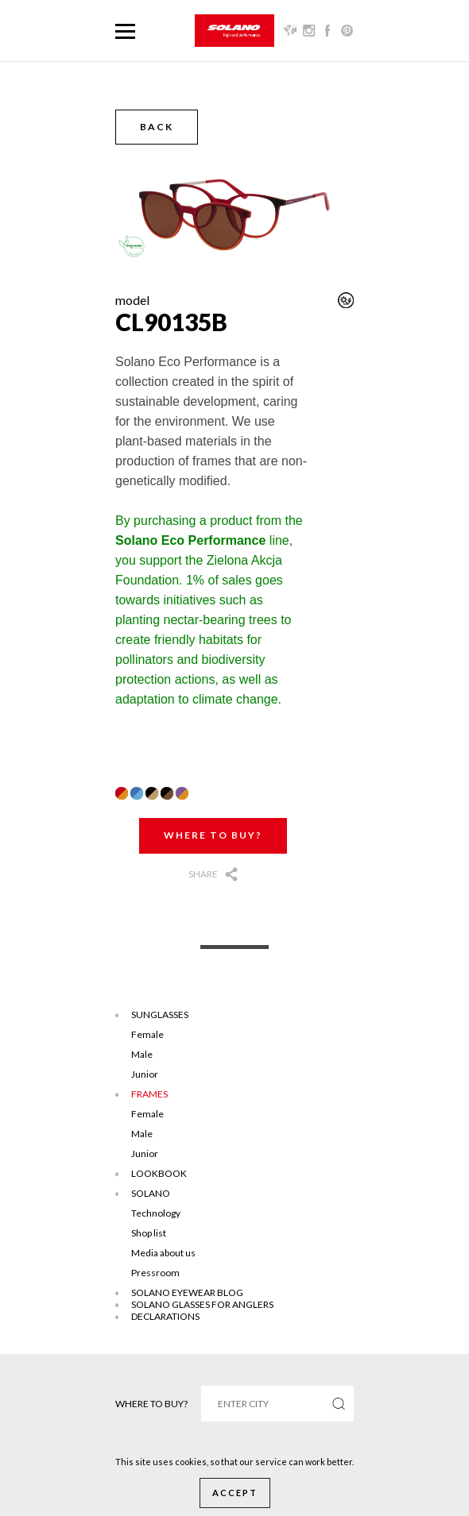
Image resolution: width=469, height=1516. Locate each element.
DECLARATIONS (165, 1316)
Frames (149, 1094)
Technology (155, 1213)
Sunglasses (159, 1014)
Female (147, 1034)
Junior (144, 1074)
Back (156, 127)
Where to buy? (213, 835)
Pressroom (155, 1273)
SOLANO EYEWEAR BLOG (187, 1292)
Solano (150, 1193)
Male (142, 1054)
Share (203, 874)
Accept (235, 1492)
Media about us (163, 1253)
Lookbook (159, 1173)
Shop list (148, 1233)
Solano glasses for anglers (202, 1304)
